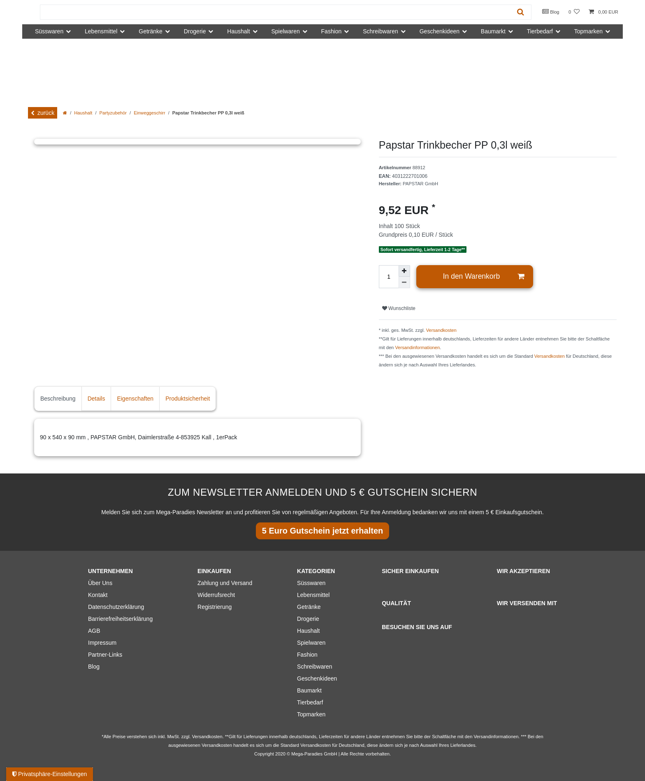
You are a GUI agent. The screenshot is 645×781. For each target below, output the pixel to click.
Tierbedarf (310, 702)
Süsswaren (311, 583)
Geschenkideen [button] (439, 31)
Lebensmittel (313, 595)
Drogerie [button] (195, 31)
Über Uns (100, 583)
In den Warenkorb (483, 276)
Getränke (309, 607)
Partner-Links (105, 654)
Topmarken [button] (588, 31)
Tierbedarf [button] (540, 31)
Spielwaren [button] (285, 31)
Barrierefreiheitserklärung (120, 618)
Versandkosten (441, 330)
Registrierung (214, 607)
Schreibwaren (314, 666)
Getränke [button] (150, 31)
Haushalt (83, 112)
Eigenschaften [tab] (135, 398)
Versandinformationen (417, 347)
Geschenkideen (317, 678)
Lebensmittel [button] (101, 31)
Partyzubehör (113, 112)
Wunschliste (398, 308)
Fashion (307, 654)
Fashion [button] (331, 31)
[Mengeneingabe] (389, 276)
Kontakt (97, 595)
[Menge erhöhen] (404, 271)
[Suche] (520, 12)
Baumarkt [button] (493, 31)
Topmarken (311, 714)
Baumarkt (309, 690)
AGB (94, 630)
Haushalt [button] (238, 31)
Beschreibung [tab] (58, 398)
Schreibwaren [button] (380, 31)
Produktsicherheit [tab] (187, 398)
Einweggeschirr (149, 112)
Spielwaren (311, 642)
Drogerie (308, 618)
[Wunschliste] (574, 12)
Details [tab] (96, 398)
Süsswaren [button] (49, 31)
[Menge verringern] (404, 282)
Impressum (102, 642)
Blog (550, 11)
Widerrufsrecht (216, 595)
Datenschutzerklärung (116, 607)
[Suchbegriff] (275, 12)
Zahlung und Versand (224, 583)
